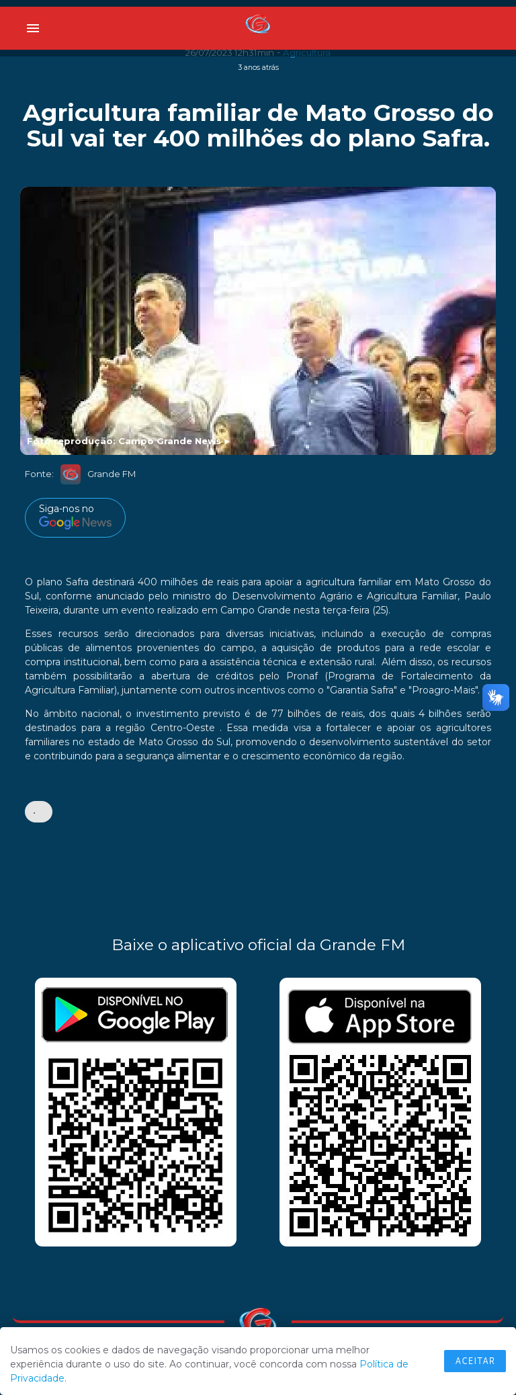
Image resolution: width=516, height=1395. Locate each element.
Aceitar (475, 1361)
